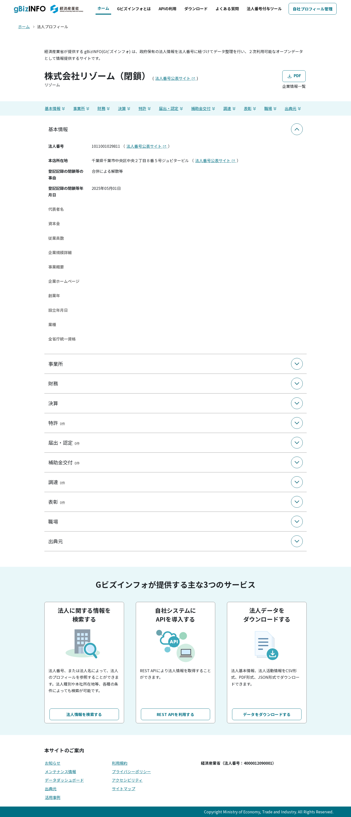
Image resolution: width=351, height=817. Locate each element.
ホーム (103, 8)
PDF (294, 76)
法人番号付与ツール (264, 8)
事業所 (82, 108)
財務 (104, 108)
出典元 (293, 108)
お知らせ (52, 763)
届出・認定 (171, 108)
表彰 (250, 108)
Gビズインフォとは (134, 8)
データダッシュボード (64, 780)
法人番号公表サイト (175, 78)
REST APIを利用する (175, 714)
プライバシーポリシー (131, 771)
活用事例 (52, 797)
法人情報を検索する (84, 714)
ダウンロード (196, 8)
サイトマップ (123, 788)
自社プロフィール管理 (312, 9)
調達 (230, 108)
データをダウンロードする (267, 714)
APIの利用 (167, 8)
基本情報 (55, 108)
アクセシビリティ (127, 780)
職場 (271, 108)
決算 (125, 108)
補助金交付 (203, 108)
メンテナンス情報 (60, 771)
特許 (145, 108)
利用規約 (119, 763)
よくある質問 (227, 8)
